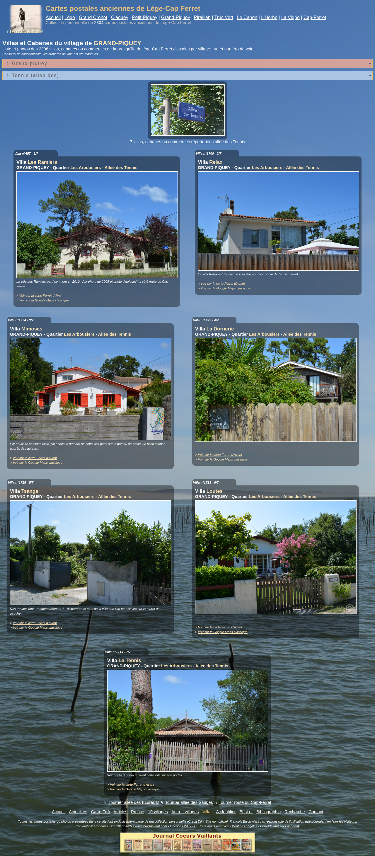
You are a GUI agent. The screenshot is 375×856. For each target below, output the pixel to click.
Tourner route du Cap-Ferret (245, 802)
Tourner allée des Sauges (189, 802)
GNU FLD (189, 826)
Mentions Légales (244, 826)
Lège (69, 17)
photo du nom (124, 775)
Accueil (53, 17)
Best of (246, 811)
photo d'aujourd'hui (127, 281)
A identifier (226, 811)
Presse (137, 811)
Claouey (119, 17)
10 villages (158, 811)
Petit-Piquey (144, 17)
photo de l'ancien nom (281, 274)
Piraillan (202, 17)
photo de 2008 (98, 281)
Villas (207, 811)
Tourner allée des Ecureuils (133, 802)
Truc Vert (223, 17)
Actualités (78, 811)
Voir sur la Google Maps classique (44, 300)
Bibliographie (268, 811)
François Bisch (240, 821)
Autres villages (185, 811)
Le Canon (247, 17)
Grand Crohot (93, 17)
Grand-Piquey (175, 17)
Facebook (292, 826)
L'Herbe (269, 17)
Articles (120, 811)
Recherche (294, 811)
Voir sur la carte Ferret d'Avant (41, 295)
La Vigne (290, 17)
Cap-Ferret (315, 17)
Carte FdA (100, 811)
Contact (315, 811)
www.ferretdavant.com (150, 826)
